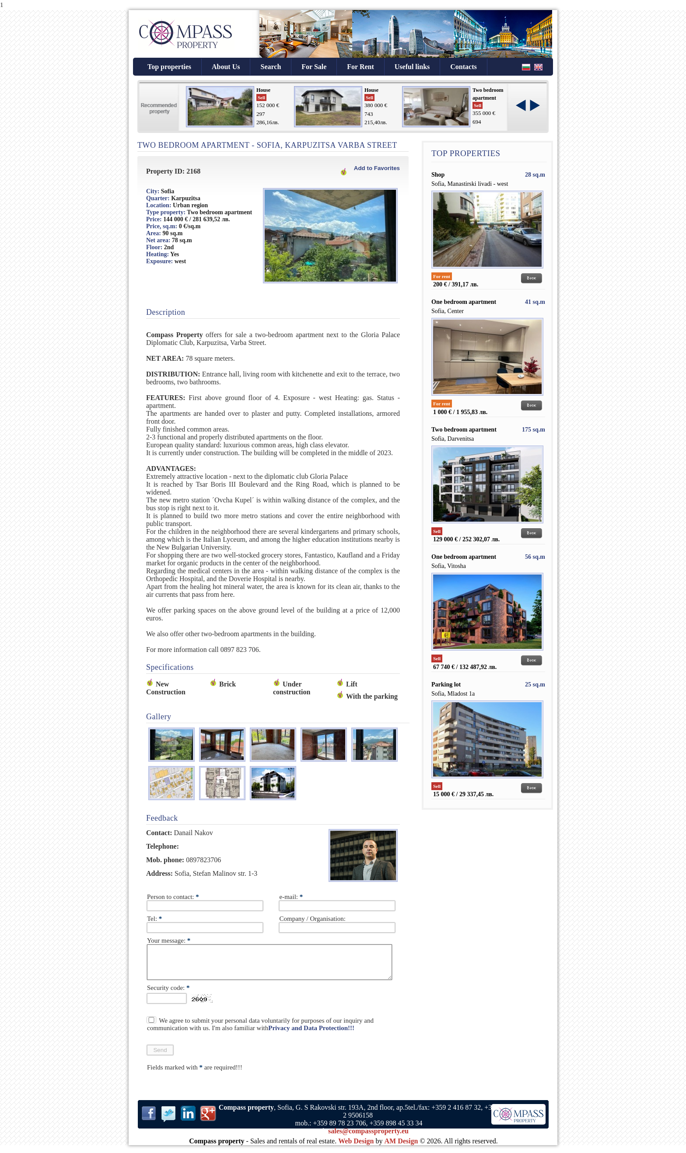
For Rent (360, 66)
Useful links (412, 66)
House (263, 90)
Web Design (356, 1147)
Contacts (463, 66)
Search (270, 66)
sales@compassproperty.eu (368, 1137)
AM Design (401, 1147)
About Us (226, 66)
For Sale (313, 66)
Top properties (169, 66)
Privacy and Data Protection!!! (311, 1034)
